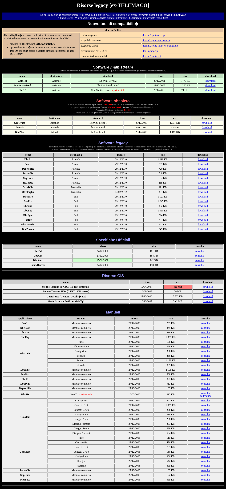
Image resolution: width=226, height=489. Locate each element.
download (210, 80)
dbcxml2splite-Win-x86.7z (156, 40)
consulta (199, 251)
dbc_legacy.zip (150, 51)
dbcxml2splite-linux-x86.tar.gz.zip (160, 45)
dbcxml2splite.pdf (151, 56)
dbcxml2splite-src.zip (153, 35)
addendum (205, 396)
